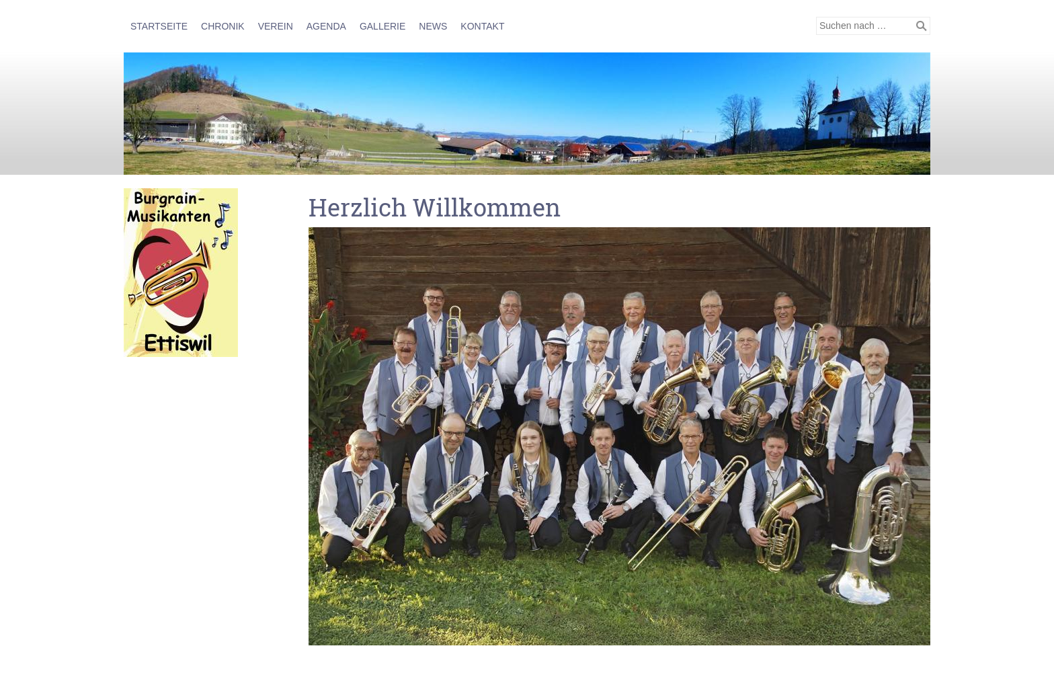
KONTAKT (482, 26)
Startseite (159, 26)
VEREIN (275, 26)
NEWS (433, 26)
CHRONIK (223, 26)
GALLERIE (382, 26)
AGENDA (326, 26)
